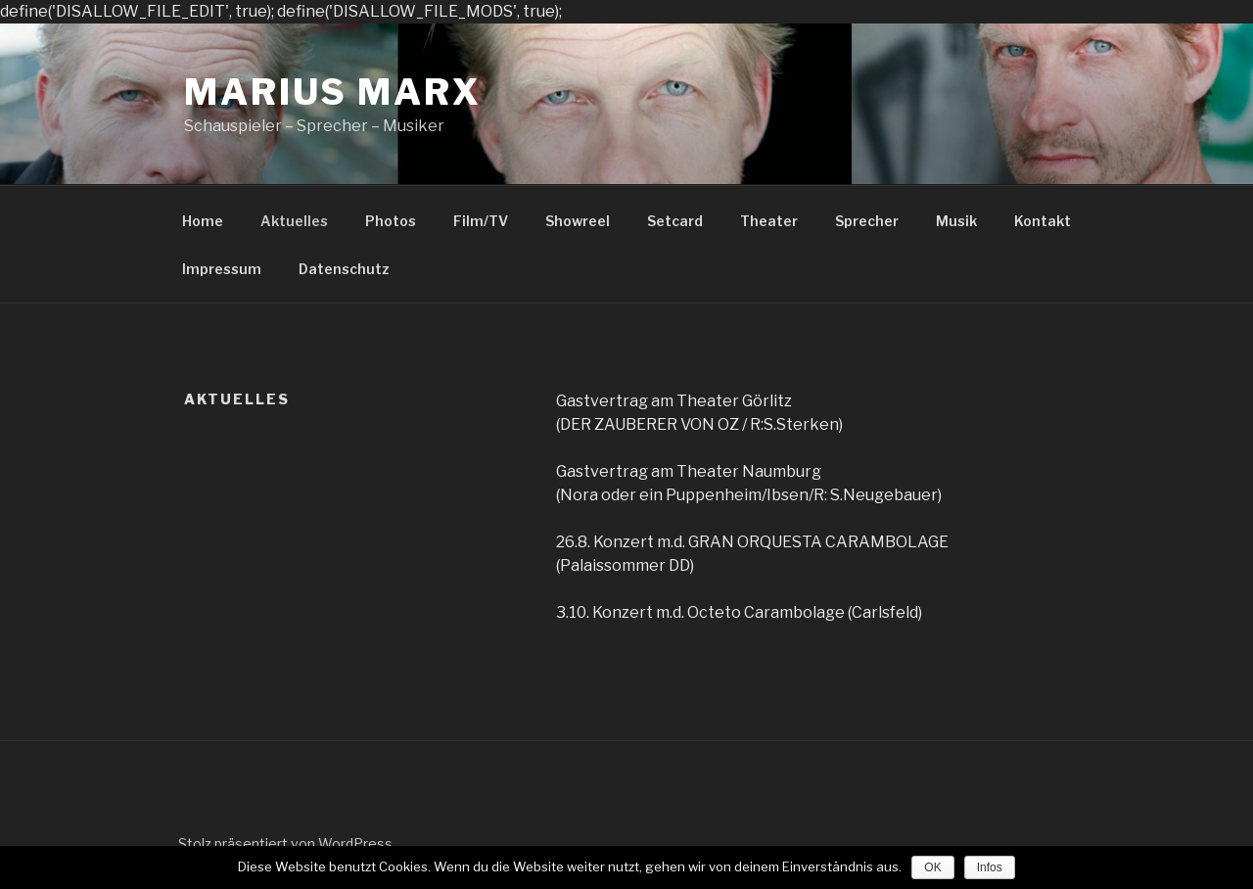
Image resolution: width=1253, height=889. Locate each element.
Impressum (221, 268)
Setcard (675, 220)
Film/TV (480, 220)
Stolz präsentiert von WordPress (285, 843)
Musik (956, 220)
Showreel (577, 220)
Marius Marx (333, 92)
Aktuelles (294, 220)
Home (202, 220)
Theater (769, 220)
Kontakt (1042, 220)
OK (932, 867)
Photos (390, 220)
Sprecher (867, 220)
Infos (989, 867)
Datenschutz (344, 268)
